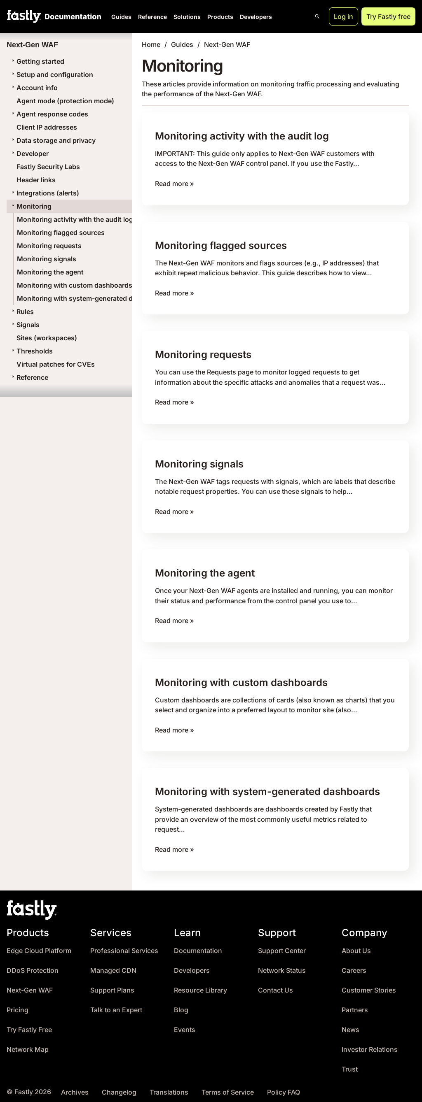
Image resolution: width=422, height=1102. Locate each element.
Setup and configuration (51, 74)
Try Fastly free (388, 16)
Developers (256, 16)
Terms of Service (228, 1087)
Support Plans (112, 985)
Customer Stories (369, 985)
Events (184, 1025)
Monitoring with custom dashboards (74, 285)
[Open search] (317, 16)
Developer (29, 153)
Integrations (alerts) (44, 193)
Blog (181, 1005)
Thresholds (31, 351)
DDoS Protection (33, 965)
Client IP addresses (46, 127)
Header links (36, 180)
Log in (343, 16)
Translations (169, 1087)
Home (151, 44)
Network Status (282, 965)
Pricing (17, 1005)
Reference (152, 16)
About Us (356, 946)
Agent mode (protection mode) (65, 101)
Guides (121, 16)
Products (220, 16)
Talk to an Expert (116, 1005)
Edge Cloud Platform (39, 946)
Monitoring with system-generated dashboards (91, 298)
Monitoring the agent (50, 272)
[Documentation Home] (71, 16)
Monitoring (31, 206)
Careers (354, 965)
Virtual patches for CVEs (55, 364)
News (350, 1025)
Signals (25, 325)
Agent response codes (49, 114)
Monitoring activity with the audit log (75, 219)
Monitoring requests (49, 246)
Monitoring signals (46, 259)
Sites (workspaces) (46, 338)
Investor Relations (370, 1045)
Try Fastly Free (29, 1025)
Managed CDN (113, 965)
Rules (22, 311)
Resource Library (200, 985)
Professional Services (124, 946)
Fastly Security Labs (48, 167)
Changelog (119, 1087)
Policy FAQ (283, 1087)
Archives (75, 1087)
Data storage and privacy (53, 140)
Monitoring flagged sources (61, 232)
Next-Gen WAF (227, 44)
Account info (34, 88)
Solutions (187, 16)
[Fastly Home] (24, 16)
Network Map (28, 1045)
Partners (355, 1005)
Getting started (37, 61)
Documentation (198, 946)
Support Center (282, 946)
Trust (350, 1064)
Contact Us (275, 985)
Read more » (174, 183)
